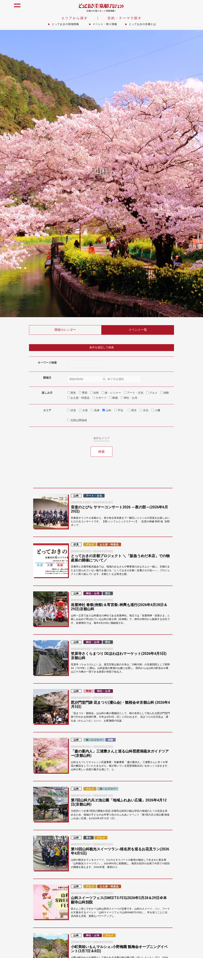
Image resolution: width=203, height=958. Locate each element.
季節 (88, 691)
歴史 (108, 593)
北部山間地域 (79, 420)
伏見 (73, 410)
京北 (145, 410)
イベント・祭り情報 (105, 24)
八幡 (157, 410)
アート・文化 (94, 496)
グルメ (90, 544)
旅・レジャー (94, 740)
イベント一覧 (138, 330)
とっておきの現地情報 (65, 24)
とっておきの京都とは (142, 24)
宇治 (120, 410)
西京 (134, 410)
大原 (85, 410)
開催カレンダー (65, 330)
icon (196, 8)
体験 (110, 740)
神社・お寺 (93, 593)
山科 (108, 410)
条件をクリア (101, 438)
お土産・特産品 (109, 544)
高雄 (97, 410)
